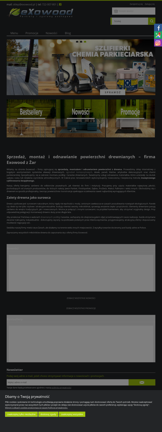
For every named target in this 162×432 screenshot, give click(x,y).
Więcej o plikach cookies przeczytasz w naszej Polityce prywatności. (36, 407)
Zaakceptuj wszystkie (72, 414)
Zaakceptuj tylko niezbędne (21, 414)
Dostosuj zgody (48, 414)
